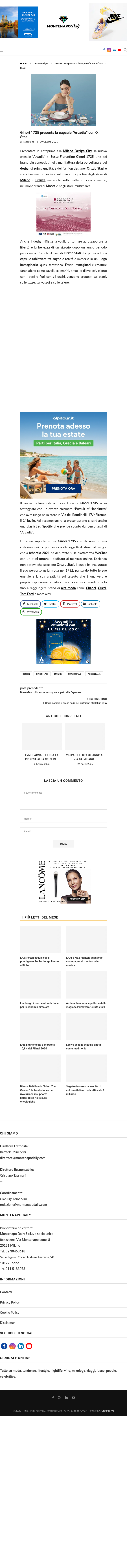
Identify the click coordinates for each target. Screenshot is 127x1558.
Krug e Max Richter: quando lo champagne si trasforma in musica (84, 961)
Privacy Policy (10, 1302)
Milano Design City (77, 151)
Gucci (102, 588)
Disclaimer (7, 1322)
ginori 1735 (42, 674)
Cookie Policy (9, 1312)
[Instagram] (109, 50)
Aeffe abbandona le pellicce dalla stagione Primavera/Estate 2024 (86, 1005)
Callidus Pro (108, 1410)
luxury (58, 674)
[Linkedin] (114, 50)
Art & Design (41, 63)
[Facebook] (104, 50)
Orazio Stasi (75, 674)
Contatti (6, 1292)
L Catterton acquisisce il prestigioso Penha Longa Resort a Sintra (39, 961)
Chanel (91, 588)
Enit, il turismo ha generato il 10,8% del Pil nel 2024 (37, 1046)
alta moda (68, 588)
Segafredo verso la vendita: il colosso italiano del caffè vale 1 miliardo (85, 1090)
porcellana (94, 674)
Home (23, 63)
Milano (25, 180)
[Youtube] (119, 50)
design (25, 168)
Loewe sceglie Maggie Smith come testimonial (83, 1046)
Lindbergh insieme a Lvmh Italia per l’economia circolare (39, 1005)
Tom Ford (27, 594)
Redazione (28, 141)
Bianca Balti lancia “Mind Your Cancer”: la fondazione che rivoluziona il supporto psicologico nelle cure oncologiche (38, 1094)
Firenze (40, 180)
